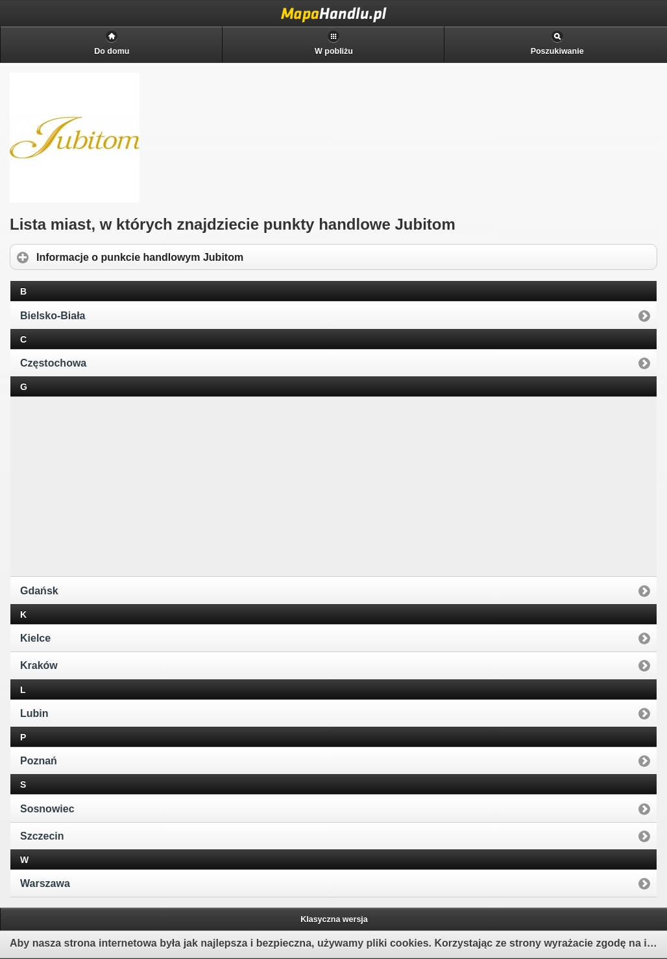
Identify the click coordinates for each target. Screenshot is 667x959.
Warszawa (45, 883)
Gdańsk (39, 590)
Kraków (39, 665)
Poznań (38, 760)
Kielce (35, 638)
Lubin (34, 713)
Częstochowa (53, 363)
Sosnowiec (47, 808)
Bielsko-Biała (52, 315)
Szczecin (42, 836)
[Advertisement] (111, 485)
